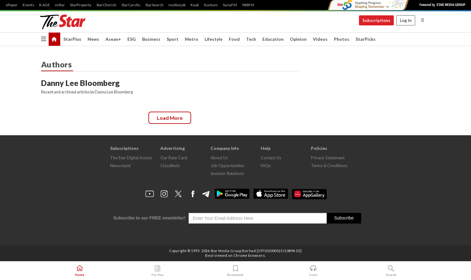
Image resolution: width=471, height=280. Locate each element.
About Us (219, 157)
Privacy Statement (328, 157)
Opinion (298, 39)
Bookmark (235, 271)
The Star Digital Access (131, 157)
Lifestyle (213, 39)
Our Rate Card (173, 157)
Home (79, 271)
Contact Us (271, 157)
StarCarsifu (130, 5)
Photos (341, 39)
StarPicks (366, 39)
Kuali (194, 5)
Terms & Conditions (329, 165)
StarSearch (154, 5)
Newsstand (120, 165)
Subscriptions (376, 20)
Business (151, 39)
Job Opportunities (227, 165)
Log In (406, 20)
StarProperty (80, 5)
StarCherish (106, 5)
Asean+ (113, 39)
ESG (131, 39)
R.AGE (44, 5)
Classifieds (170, 165)
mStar (60, 5)
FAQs (266, 165)
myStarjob (177, 5)
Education (273, 39)
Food (234, 39)
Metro (191, 39)
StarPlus (72, 39)
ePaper (12, 5)
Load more (170, 118)
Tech (251, 39)
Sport (173, 39)
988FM (248, 5)
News (93, 39)
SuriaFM (230, 5)
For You (157, 271)
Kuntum (211, 5)
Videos (320, 39)
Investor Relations (227, 173)
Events (28, 5)
